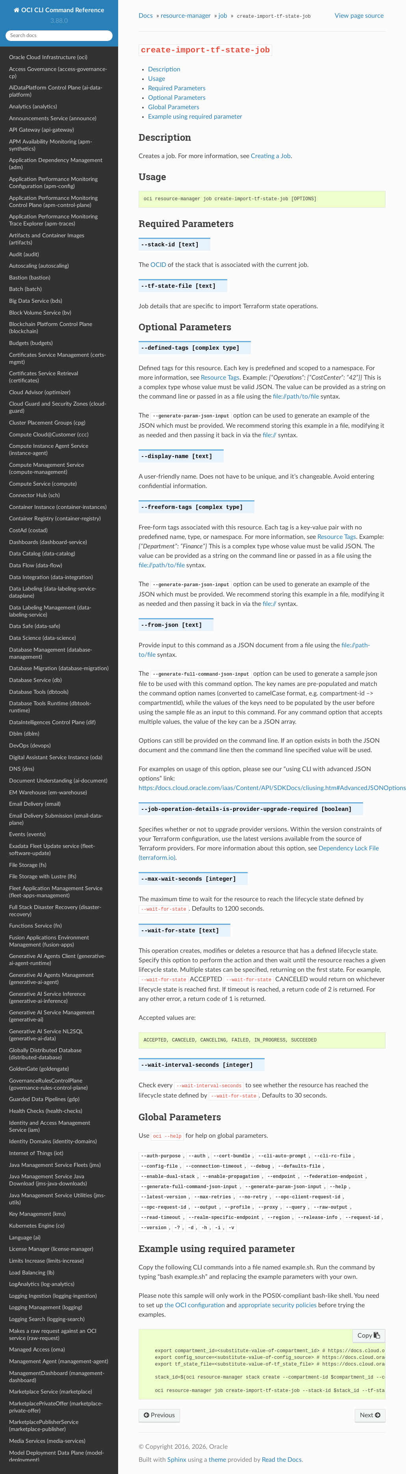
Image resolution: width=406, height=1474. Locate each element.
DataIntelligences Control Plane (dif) (52, 722)
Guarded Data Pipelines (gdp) (44, 1099)
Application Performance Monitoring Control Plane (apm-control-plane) (53, 201)
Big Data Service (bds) (35, 301)
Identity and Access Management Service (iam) (49, 1126)
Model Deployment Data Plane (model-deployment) (56, 1456)
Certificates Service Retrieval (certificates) (43, 377)
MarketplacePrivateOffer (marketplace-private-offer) (56, 1407)
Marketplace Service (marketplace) (50, 1392)
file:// (269, 435)
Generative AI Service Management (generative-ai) (52, 1016)
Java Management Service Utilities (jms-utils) (57, 1199)
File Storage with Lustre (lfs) (42, 877)
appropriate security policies (277, 1305)
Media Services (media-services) (47, 1441)
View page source (359, 16)
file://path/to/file (296, 396)
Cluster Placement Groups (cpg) (47, 423)
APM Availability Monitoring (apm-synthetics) (50, 145)
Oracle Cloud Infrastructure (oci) (48, 57)
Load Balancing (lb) (31, 1273)
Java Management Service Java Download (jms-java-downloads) (48, 1180)
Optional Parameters (177, 98)
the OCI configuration (195, 1305)
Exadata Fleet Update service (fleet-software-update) (52, 849)
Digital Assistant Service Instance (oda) (55, 757)
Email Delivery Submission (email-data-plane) (56, 819)
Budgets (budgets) (31, 343)
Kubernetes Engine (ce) (37, 1226)
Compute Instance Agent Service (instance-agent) (48, 449)
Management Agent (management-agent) (58, 1361)
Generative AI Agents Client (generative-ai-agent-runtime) (57, 959)
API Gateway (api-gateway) (41, 130)
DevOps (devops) (30, 746)
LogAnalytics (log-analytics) (41, 1284)
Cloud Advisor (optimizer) (39, 392)
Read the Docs (282, 1460)
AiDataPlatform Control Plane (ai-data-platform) (55, 91)
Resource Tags (220, 378)
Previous (159, 1415)
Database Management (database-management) (50, 653)
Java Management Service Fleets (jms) (55, 1165)
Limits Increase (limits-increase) (46, 1261)
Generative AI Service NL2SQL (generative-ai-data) (46, 1035)
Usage (156, 79)
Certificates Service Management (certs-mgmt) (57, 358)
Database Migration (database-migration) (59, 668)
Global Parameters (173, 107)
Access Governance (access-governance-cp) (58, 72)
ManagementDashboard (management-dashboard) (56, 1376)
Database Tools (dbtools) (39, 692)
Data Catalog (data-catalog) (42, 554)
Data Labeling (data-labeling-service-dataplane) (52, 592)
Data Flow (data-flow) (35, 565)
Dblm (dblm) (24, 734)
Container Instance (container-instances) (58, 507)
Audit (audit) (24, 254)
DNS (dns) (21, 769)
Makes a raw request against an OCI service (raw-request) (52, 1334)
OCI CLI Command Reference (62, 10)
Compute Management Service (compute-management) (46, 468)
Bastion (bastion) (29, 278)
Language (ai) (25, 1238)
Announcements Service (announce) (52, 118)
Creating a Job (271, 156)
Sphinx (176, 1460)
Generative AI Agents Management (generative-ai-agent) (51, 978)
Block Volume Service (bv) (40, 313)
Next (370, 1415)
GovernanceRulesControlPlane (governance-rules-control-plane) (48, 1084)
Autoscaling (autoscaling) (39, 266)
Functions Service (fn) (35, 926)
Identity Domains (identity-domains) (53, 1141)
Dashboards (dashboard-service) (48, 542)
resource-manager (186, 16)
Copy (369, 1335)
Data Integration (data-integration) (51, 577)
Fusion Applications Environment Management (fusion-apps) (49, 941)
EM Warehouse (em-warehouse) (48, 793)
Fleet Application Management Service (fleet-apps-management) (55, 891)
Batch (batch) (25, 289)
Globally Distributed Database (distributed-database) (45, 1053)
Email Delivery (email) (35, 804)
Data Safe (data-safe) (34, 626)
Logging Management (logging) (45, 1307)
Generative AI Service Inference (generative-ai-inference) (47, 997)
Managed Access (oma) (37, 1350)
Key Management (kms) (37, 1214)
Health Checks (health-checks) (45, 1111)
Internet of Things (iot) (36, 1153)
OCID (158, 265)
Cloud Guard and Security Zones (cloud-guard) (57, 407)
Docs (146, 16)
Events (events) (27, 834)
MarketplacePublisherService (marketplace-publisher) (43, 1425)
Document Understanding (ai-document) (58, 781)
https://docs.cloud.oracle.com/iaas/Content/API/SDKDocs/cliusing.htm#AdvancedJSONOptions (272, 788)
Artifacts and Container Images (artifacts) (46, 239)
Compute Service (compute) (43, 484)
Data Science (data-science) (42, 638)
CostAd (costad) (28, 530)
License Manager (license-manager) (51, 1249)
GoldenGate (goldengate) (39, 1069)
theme (217, 1460)
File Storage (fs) (27, 865)
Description (164, 69)
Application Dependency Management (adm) (55, 163)
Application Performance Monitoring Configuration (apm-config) (53, 182)
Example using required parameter (195, 117)
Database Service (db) (35, 680)
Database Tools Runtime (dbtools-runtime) (50, 707)
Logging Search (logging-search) (47, 1319)
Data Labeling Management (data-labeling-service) (50, 611)
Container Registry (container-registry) (55, 519)
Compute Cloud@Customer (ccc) (49, 435)
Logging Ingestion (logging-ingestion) (53, 1296)
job (223, 16)
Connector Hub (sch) (34, 495)
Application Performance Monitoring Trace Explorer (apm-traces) (53, 220)
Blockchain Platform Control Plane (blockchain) (50, 327)
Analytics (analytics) (33, 107)
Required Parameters (177, 88)
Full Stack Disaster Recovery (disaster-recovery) (55, 910)
